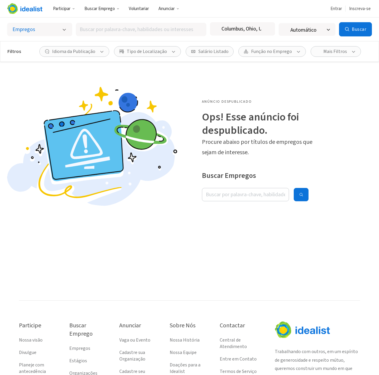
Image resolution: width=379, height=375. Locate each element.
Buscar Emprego (101, 9)
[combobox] (141, 29)
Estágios (78, 361)
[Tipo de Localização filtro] (147, 51)
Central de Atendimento (233, 343)
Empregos (79, 348)
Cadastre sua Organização (132, 355)
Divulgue (27, 352)
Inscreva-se (360, 9)
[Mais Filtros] (336, 51)
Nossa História (185, 340)
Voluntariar (139, 9)
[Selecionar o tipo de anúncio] (39, 29)
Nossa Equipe (183, 352)
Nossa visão (31, 340)
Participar (64, 9)
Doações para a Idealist (185, 368)
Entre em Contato (238, 359)
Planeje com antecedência (32, 368)
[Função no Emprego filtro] (272, 51)
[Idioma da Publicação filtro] (74, 51)
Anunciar (168, 9)
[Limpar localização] (267, 29)
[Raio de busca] (307, 29)
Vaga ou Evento (134, 340)
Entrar (336, 9)
